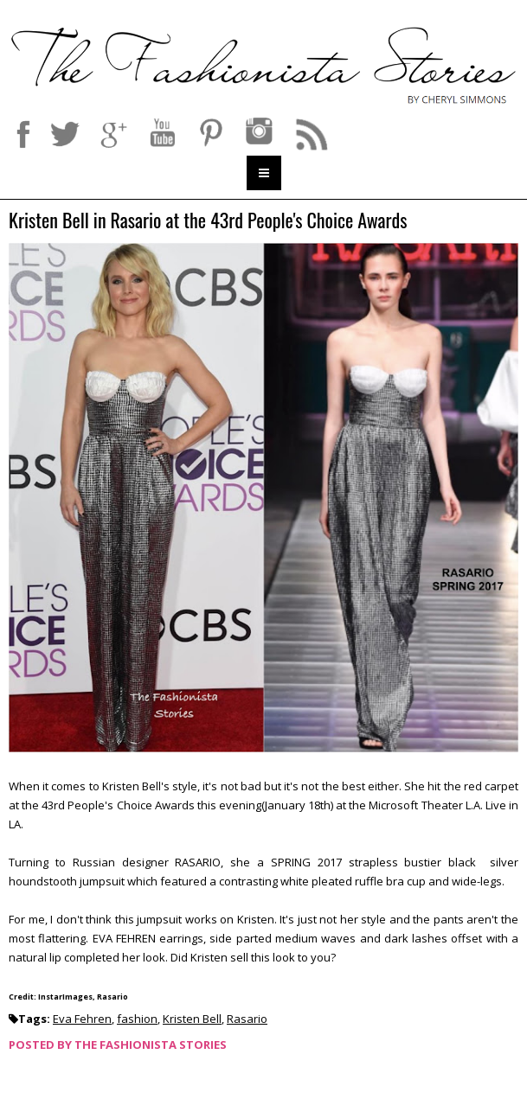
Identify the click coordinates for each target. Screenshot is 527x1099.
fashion (137, 1018)
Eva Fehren (82, 1018)
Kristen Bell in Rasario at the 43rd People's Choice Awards (208, 220)
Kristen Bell (192, 1018)
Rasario (247, 1018)
